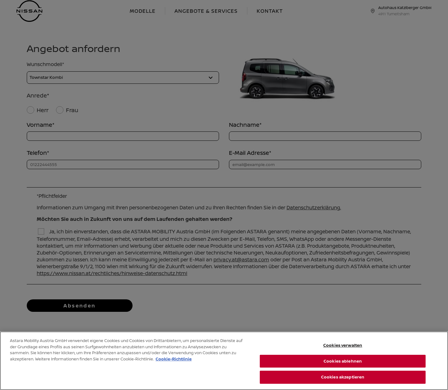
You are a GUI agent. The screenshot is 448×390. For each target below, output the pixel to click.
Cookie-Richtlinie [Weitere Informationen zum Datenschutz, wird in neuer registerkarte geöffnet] (174, 359)
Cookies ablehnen (343, 361)
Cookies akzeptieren (342, 377)
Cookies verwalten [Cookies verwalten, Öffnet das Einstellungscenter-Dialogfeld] (342, 345)
